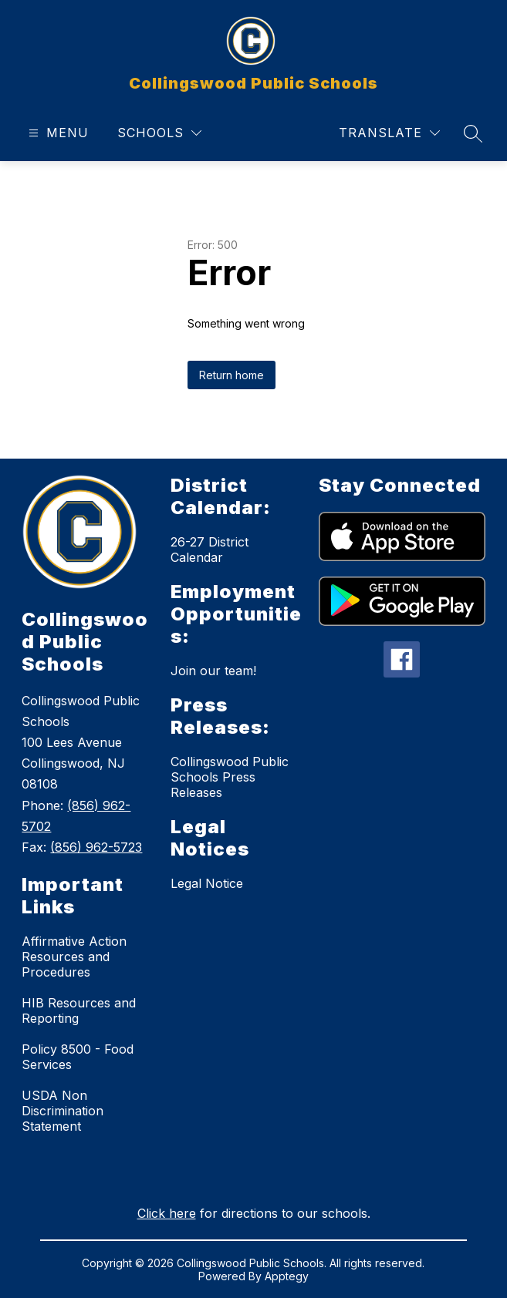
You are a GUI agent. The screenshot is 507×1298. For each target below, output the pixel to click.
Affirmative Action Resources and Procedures (74, 956)
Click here (166, 1213)
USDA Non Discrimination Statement (62, 1111)
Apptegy (287, 1276)
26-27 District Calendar (209, 549)
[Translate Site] (389, 133)
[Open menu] (57, 133)
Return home (231, 375)
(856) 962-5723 (96, 847)
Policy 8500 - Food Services (78, 1056)
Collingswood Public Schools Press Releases (230, 777)
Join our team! (213, 670)
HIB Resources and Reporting (79, 1010)
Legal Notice (207, 883)
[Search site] (473, 133)
